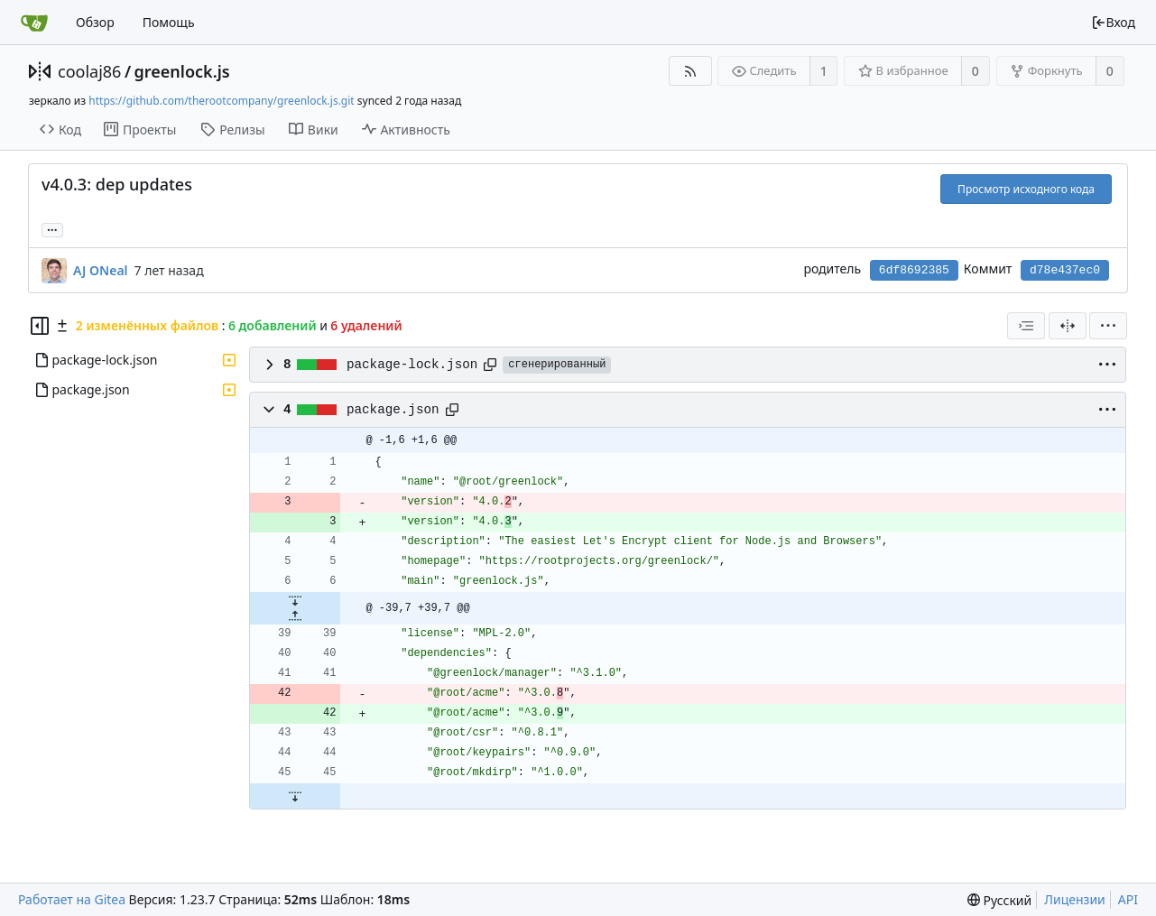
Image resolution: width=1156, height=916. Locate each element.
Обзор (95, 22)
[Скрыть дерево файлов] (40, 326)
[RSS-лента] (690, 71)
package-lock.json (412, 364)
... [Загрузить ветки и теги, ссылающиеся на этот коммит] (52, 229)
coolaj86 (89, 71)
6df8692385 (914, 270)
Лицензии (1074, 899)
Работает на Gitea (71, 899)
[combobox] (1026, 325)
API (1128, 899)
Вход (1113, 22)
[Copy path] (490, 364)
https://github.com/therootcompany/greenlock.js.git (221, 100)
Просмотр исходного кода (1026, 189)
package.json (393, 409)
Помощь (169, 22)
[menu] (1108, 325)
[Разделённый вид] (1068, 325)
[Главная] (34, 22)
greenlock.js (182, 71)
